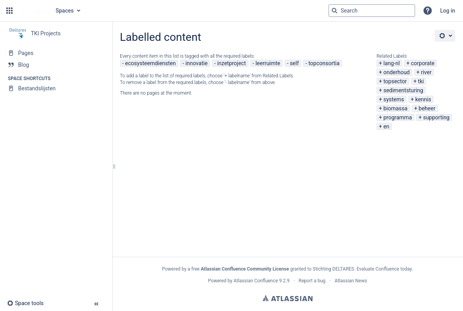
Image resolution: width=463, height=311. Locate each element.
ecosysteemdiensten (150, 63)
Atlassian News (350, 281)
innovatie (197, 63)
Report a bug (312, 281)
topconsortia (324, 63)
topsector (394, 81)
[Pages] (56, 53)
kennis (423, 99)
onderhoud (396, 72)
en (386, 126)
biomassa (395, 108)
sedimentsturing (403, 90)
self (294, 63)
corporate (422, 63)
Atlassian (287, 298)
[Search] (334, 10)
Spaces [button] (65, 10)
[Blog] (56, 65)
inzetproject (231, 63)
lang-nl (391, 63)
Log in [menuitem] (447, 10)
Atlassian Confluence (255, 281)
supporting (436, 117)
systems (393, 99)
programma (397, 117)
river (426, 72)
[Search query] (372, 10)
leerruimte (267, 63)
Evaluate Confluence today (384, 269)
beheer (427, 108)
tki (421, 81)
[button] (9, 10)
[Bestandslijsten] (56, 88)
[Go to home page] (33, 10)
